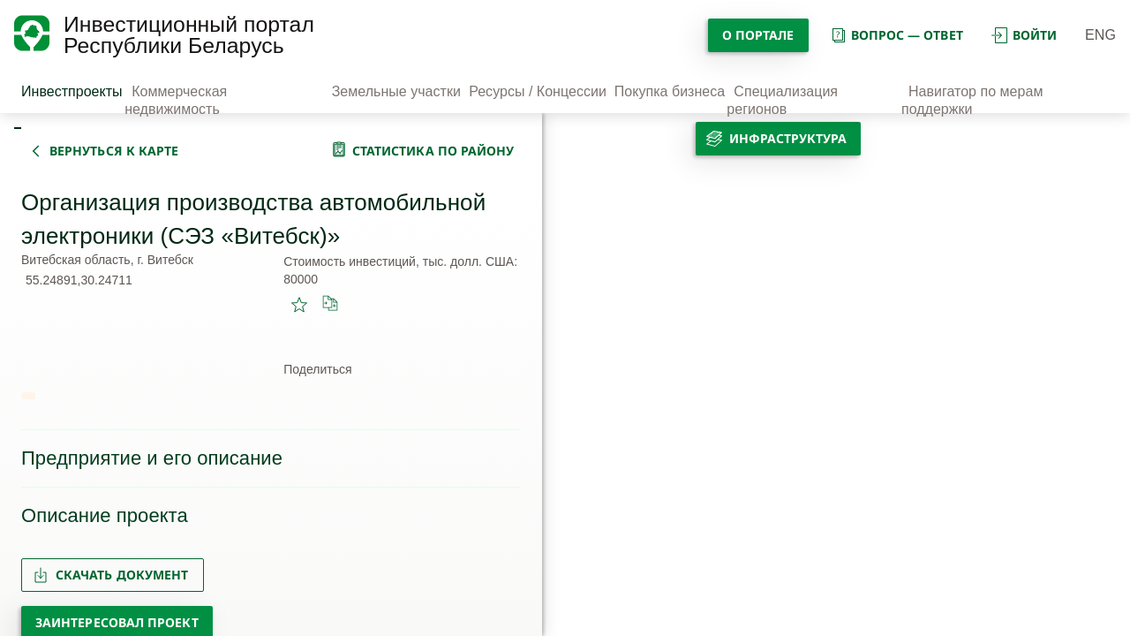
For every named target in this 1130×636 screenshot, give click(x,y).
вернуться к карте (113, 150)
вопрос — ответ (896, 34)
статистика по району (433, 150)
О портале (758, 34)
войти (1024, 34)
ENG (1100, 34)
